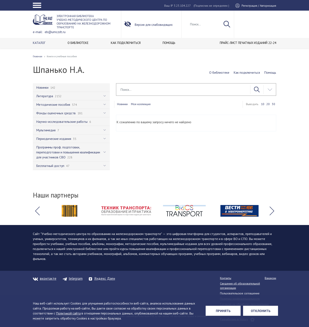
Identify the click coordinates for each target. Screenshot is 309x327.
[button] (37, 210)
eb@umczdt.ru (55, 32)
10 (262, 104)
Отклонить (261, 311)
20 (268, 104)
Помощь (270, 72)
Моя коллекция (141, 104)
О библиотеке (219, 72)
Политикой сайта (68, 313)
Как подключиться (247, 72)
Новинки (122, 104)
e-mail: (38, 32)
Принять (223, 311)
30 (273, 104)
